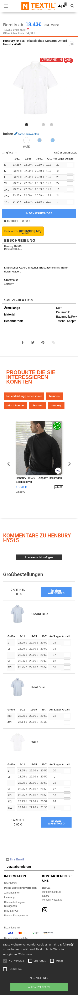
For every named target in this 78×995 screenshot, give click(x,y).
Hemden (54, 396)
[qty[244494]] (70, 165)
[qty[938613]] (70, 196)
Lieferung (9, 897)
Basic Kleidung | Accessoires (24, 396)
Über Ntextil (10, 883)
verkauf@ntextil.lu (52, 899)
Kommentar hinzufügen (39, 557)
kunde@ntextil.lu (51, 891)
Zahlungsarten (12, 892)
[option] (39, 88)
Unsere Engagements (16, 915)
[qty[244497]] (70, 183)
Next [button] (72, 90)
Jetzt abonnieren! (19, 866)
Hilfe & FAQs (11, 910)
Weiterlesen (25, 954)
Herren (37, 405)
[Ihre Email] (39, 859)
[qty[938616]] (70, 202)
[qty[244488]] (70, 177)
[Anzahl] (67, 643)
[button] (59, 5)
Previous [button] (8, 90)
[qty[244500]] (70, 190)
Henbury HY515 (13, 246)
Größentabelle (65, 153)
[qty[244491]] (70, 171)
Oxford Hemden (15, 405)
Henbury (9, 40)
